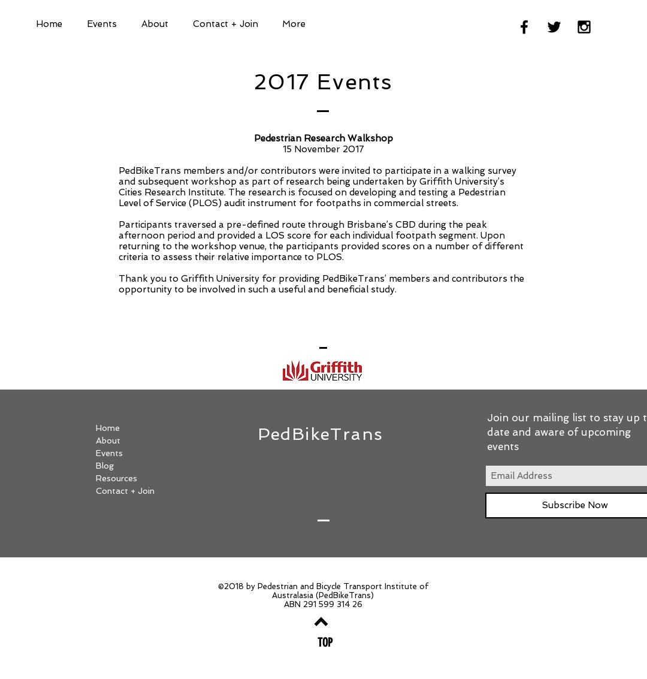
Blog (105, 465)
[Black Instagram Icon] (584, 27)
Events (109, 453)
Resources (116, 478)
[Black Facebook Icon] (524, 27)
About (108, 440)
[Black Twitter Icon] (554, 27)
